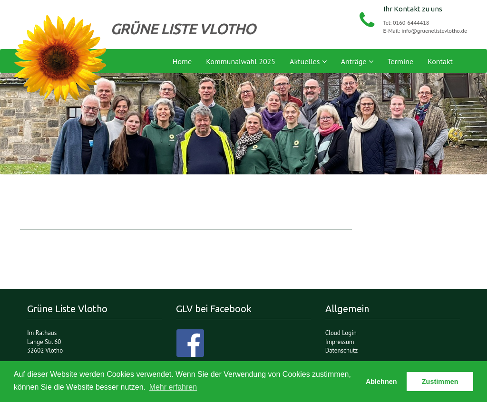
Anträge (357, 61)
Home (182, 61)
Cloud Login (341, 333)
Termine (401, 61)
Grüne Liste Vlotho (60, 58)
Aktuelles (308, 61)
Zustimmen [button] (440, 381)
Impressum (339, 342)
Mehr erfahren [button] (173, 387)
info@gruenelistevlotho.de (434, 30)
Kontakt (440, 61)
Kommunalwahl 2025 (240, 61)
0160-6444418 (411, 22)
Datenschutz (341, 350)
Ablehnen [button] (381, 381)
